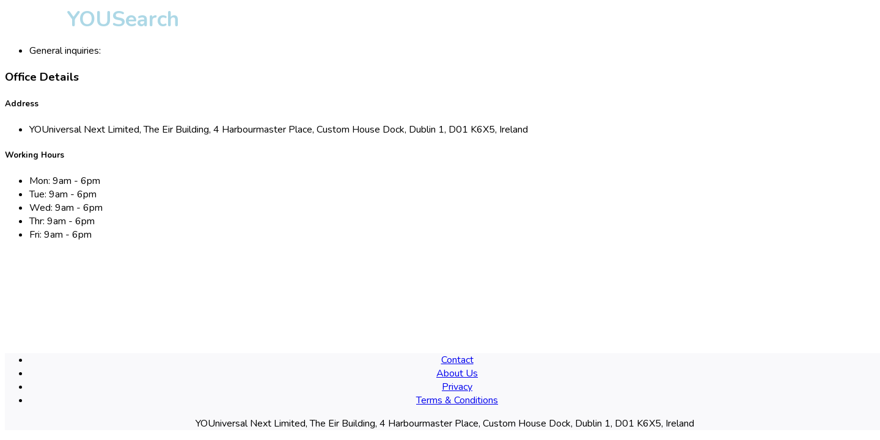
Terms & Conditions (457, 400)
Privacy (457, 387)
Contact (457, 360)
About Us (457, 373)
